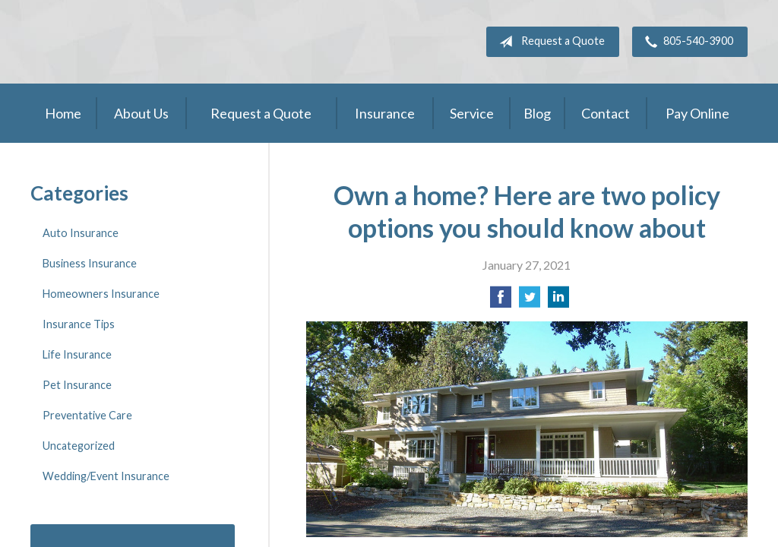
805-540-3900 (686, 42)
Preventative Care (87, 415)
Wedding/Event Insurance (106, 476)
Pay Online (697, 113)
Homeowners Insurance (101, 293)
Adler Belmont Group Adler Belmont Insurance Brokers (144, 41)
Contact (605, 113)
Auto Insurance (81, 232)
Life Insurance (77, 354)
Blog (537, 113)
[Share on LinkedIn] (558, 301)
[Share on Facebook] (500, 301)
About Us (141, 113)
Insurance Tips (79, 324)
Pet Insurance (77, 384)
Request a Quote (549, 42)
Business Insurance (90, 263)
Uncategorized (79, 445)
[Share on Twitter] (529, 301)
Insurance (385, 113)
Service (472, 113)
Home (63, 113)
